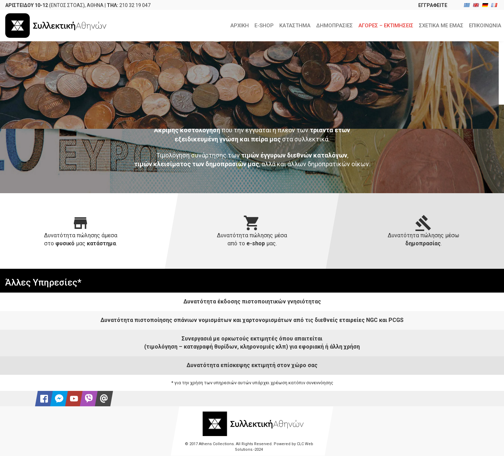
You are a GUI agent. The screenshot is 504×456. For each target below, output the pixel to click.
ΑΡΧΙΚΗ (239, 25)
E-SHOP (264, 25)
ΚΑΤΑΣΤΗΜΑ (294, 25)
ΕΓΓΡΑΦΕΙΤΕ (432, 5)
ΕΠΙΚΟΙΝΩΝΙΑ (485, 25)
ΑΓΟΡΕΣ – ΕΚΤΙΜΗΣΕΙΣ (385, 25)
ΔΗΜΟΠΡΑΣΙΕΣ (334, 25)
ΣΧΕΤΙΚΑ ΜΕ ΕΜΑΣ (441, 25)
